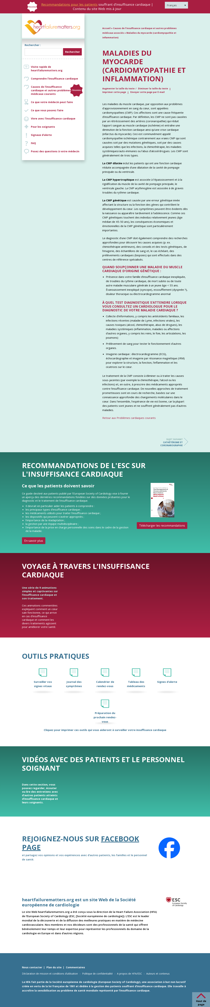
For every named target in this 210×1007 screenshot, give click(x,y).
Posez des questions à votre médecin (55, 151)
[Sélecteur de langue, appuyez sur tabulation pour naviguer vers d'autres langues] (176, 5)
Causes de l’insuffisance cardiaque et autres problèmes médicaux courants (57, 90)
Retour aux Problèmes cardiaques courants (129, 418)
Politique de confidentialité (97, 973)
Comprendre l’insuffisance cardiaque (54, 78)
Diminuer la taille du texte (153, 88)
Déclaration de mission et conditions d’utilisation (50, 973)
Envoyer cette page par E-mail (147, 92)
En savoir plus (33, 541)
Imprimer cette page (114, 92)
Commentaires (75, 967)
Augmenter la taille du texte (118, 88)
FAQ (33, 143)
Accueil (106, 28)
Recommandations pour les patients (69, 4)
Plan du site (54, 967)
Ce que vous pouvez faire (47, 110)
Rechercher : (33, 45)
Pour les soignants (43, 126)
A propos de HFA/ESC (129, 973)
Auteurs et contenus (158, 973)
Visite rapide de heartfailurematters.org (46, 68)
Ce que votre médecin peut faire (52, 102)
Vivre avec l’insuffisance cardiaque (53, 118)
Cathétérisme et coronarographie (168, 442)
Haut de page (201, 1002)
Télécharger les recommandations (162, 525)
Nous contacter (32, 967)
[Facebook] (169, 848)
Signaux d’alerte (41, 135)
